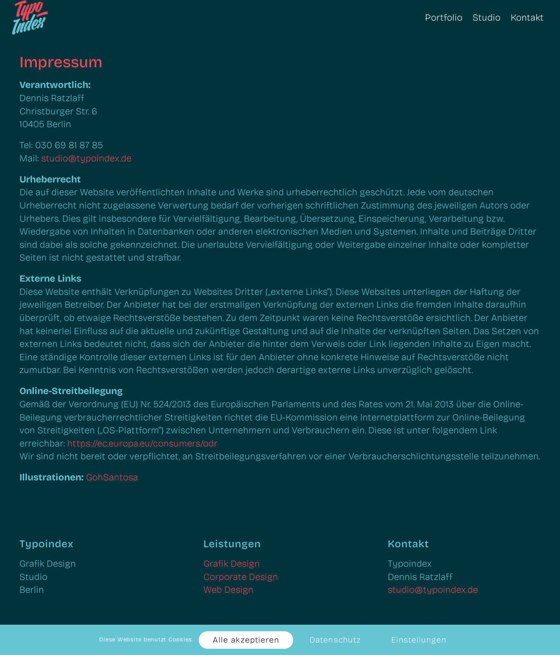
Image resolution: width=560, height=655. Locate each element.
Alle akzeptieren (246, 640)
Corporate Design (240, 576)
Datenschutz (335, 640)
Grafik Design (231, 563)
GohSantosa (112, 477)
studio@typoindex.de (86, 158)
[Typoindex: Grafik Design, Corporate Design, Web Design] (49, 17)
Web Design (228, 589)
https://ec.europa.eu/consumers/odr (142, 443)
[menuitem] (443, 17)
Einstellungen (419, 640)
